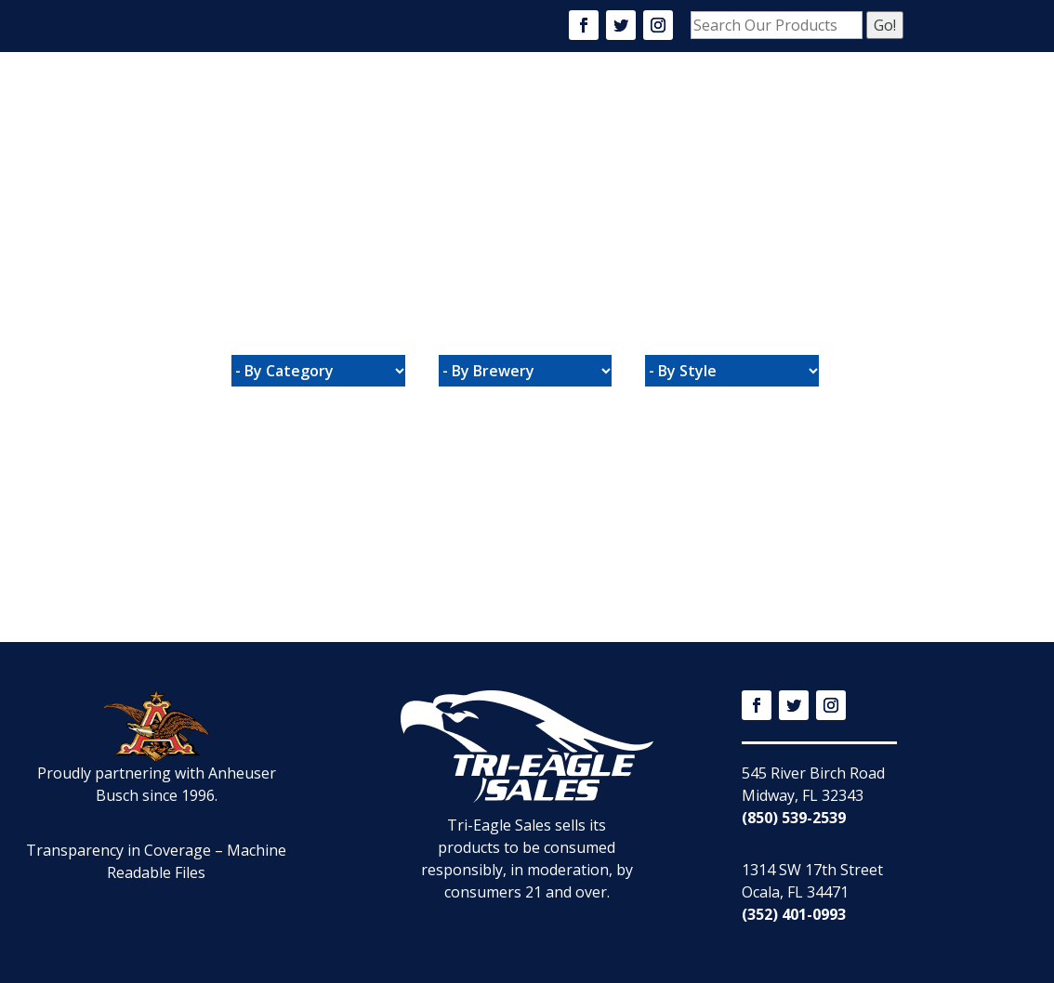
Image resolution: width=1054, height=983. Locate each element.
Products (524, 110)
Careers (607, 110)
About (447, 110)
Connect (396, 183)
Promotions (849, 110)
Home (385, 110)
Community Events (721, 110)
